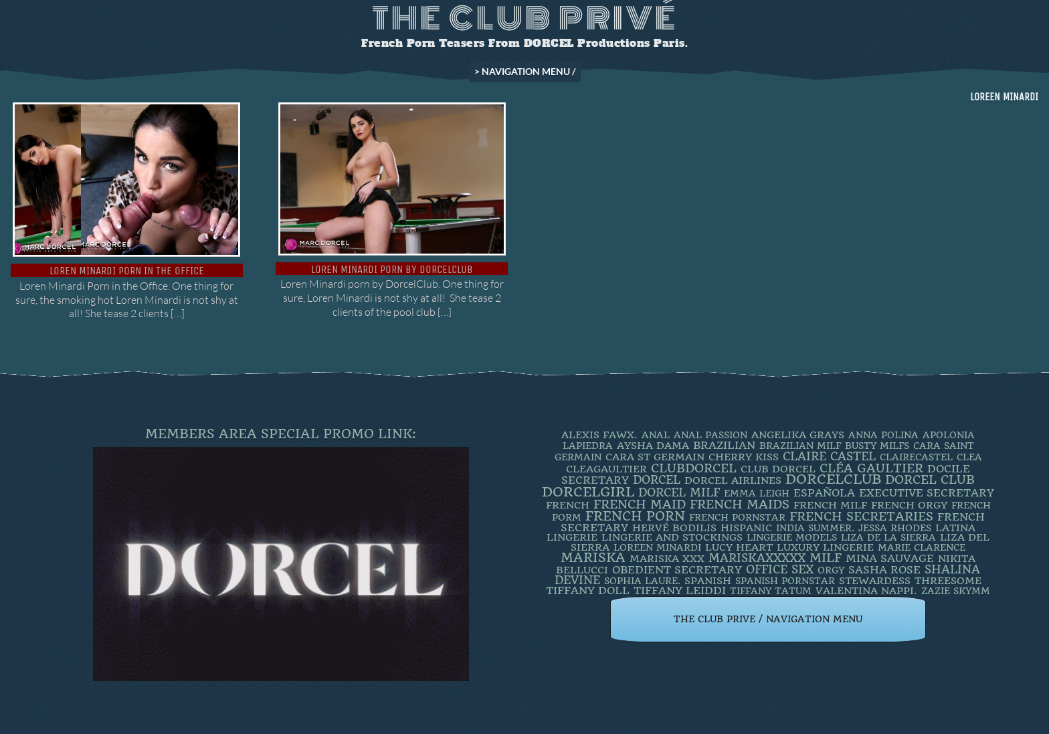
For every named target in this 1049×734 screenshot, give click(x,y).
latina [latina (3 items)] (955, 528)
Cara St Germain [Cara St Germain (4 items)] (654, 457)
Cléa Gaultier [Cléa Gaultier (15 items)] (871, 468)
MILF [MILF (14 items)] (825, 558)
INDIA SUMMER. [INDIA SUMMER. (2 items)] (815, 528)
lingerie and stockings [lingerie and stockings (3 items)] (672, 537)
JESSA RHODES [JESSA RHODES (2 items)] (894, 528)
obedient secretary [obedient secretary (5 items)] (677, 569)
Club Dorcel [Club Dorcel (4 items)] (778, 469)
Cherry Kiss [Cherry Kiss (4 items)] (743, 457)
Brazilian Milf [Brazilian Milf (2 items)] (800, 445)
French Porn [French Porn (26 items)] (635, 516)
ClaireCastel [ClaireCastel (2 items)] (916, 457)
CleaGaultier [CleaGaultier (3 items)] (606, 469)
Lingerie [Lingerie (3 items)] (572, 537)
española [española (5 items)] (824, 492)
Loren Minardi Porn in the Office (127, 271)
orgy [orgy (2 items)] (831, 570)
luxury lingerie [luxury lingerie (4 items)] (825, 547)
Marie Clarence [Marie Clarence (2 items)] (921, 547)
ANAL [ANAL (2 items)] (656, 435)
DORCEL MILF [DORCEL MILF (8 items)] (679, 492)
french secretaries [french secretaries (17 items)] (861, 516)
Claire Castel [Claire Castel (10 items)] (829, 456)
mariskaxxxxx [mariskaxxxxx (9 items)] (756, 558)
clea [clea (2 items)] (969, 457)
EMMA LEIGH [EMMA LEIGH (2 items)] (756, 493)
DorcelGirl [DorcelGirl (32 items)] (588, 492)
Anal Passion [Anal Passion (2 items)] (710, 435)
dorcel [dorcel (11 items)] (656, 479)
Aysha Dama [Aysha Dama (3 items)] (653, 446)
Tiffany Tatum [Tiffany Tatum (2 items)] (771, 590)
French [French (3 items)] (567, 505)
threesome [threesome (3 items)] (948, 581)
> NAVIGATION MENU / (524, 71)
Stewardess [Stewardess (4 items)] (875, 581)
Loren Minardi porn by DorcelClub (392, 269)
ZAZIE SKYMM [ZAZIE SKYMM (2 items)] (955, 590)
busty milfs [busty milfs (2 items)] (877, 445)
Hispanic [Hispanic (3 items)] (746, 528)
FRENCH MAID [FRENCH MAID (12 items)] (639, 504)
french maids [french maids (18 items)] (739, 504)
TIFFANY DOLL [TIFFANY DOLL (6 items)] (588, 590)
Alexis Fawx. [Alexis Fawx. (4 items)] (599, 435)
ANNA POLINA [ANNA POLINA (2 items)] (883, 435)
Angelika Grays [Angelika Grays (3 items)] (797, 435)
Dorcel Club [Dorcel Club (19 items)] (930, 479)
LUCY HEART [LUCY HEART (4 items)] (739, 547)
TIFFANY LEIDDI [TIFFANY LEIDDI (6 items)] (680, 590)
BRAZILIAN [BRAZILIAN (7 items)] (724, 445)
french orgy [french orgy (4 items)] (909, 505)
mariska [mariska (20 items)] (593, 558)
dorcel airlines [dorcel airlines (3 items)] (732, 480)
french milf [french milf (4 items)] (830, 505)
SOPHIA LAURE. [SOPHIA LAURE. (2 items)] (642, 580)
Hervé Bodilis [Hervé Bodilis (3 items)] (674, 528)
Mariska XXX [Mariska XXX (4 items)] (667, 559)
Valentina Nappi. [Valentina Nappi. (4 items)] (866, 591)
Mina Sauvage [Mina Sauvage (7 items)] (890, 558)
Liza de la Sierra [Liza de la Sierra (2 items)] (888, 537)
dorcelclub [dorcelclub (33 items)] (833, 479)
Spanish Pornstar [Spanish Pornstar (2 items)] (785, 580)
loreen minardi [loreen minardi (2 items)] (657, 547)
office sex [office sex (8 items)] (780, 569)
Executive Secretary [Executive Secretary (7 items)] (926, 492)
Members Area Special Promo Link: (280, 434)
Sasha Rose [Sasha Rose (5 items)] (884, 569)
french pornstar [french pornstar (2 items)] (737, 517)
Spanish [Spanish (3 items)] (707, 581)
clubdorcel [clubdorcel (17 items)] (694, 468)
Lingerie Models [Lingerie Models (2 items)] (792, 537)
